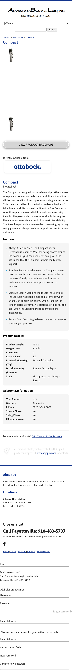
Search (52, 29)
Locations (10, 492)
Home (6, 551)
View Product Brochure (36, 144)
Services (22, 551)
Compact (30, 38)
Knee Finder (18, 38)
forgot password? (62, 611)
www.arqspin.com (46, 453)
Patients (7, 38)
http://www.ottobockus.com (47, 436)
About (13, 551)
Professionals (43, 551)
